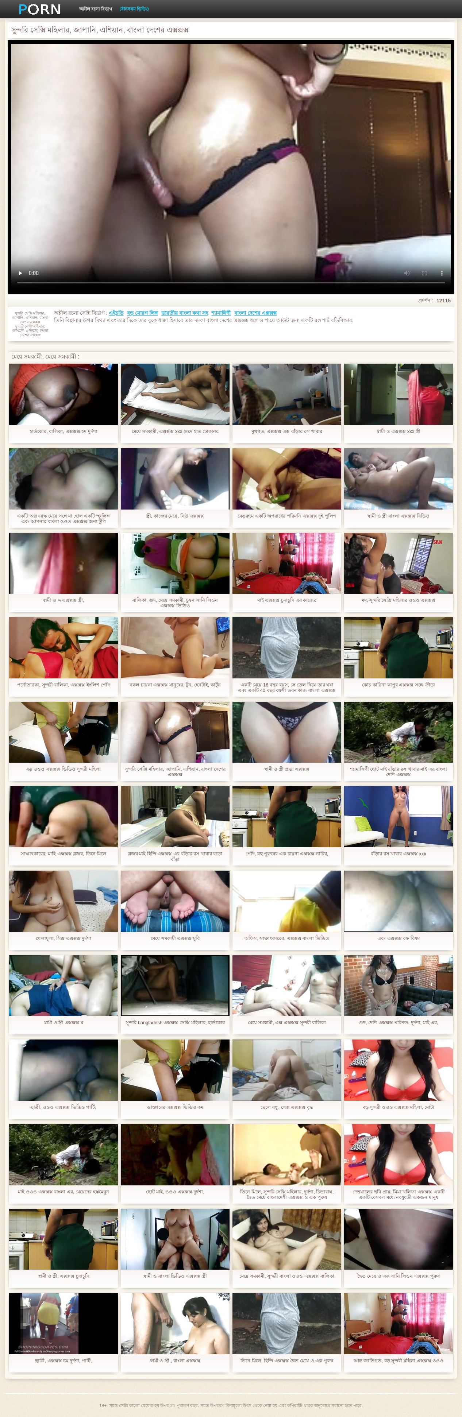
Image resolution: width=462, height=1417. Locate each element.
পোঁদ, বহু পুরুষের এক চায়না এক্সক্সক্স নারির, (287, 853)
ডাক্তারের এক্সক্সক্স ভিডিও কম (175, 1107)
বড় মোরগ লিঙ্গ (142, 313)
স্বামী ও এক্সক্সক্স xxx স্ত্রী (398, 431)
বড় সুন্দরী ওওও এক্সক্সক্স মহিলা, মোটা (399, 1107)
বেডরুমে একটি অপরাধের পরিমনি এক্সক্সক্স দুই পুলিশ (287, 516)
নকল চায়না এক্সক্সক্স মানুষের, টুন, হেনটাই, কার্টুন (175, 685)
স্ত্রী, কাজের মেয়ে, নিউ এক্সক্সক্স (175, 516)
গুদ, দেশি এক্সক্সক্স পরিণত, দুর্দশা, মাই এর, (398, 1022)
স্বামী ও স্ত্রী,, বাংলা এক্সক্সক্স (175, 1360)
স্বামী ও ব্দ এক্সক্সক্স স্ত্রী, (63, 600)
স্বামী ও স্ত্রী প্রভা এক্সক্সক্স (286, 769)
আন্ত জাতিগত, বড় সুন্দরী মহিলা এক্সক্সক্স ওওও (398, 1360)
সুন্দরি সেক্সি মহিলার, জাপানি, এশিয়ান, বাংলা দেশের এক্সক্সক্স (175, 771)
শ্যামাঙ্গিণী (221, 313)
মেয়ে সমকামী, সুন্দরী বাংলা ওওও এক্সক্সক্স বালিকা (286, 1276)
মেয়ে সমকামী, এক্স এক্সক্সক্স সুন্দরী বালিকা (287, 1022)
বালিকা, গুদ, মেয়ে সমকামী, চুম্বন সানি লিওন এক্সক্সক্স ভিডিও (175, 602)
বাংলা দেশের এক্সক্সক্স (255, 313)
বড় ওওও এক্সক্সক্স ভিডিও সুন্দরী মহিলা (63, 769)
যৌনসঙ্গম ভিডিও (134, 9)
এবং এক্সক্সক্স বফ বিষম (398, 938)
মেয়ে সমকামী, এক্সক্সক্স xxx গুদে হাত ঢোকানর (175, 431)
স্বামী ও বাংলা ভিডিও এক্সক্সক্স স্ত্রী (175, 1276)
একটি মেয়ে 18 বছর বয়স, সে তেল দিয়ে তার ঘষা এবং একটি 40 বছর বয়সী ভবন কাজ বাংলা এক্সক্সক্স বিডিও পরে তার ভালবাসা (286, 687)
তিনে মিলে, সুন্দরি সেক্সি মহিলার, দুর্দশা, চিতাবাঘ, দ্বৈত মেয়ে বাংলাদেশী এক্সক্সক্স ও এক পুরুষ (287, 1194)
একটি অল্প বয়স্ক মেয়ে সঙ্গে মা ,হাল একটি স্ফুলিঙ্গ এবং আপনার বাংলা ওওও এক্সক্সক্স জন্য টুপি (63, 518)
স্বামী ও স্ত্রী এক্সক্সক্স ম (63, 1022)
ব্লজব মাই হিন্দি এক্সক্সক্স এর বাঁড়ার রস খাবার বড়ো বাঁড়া (175, 856)
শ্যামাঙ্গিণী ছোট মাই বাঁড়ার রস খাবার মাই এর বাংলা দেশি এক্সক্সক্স (398, 771)
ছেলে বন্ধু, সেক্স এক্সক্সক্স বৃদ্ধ (287, 1107)
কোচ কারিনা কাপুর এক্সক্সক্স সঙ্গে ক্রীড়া (398, 685)
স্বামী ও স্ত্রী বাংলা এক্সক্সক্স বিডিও (398, 516)
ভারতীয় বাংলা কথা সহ (184, 313)
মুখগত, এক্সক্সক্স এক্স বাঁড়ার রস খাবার (287, 431)
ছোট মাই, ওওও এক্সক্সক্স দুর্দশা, (175, 1192)
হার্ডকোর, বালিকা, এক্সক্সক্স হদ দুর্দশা (63, 431)
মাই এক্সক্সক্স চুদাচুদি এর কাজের (286, 600)
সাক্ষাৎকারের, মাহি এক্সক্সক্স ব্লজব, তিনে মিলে (63, 853)
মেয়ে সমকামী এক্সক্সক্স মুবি (175, 938)
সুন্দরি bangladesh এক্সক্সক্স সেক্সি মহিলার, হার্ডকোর (175, 1022)
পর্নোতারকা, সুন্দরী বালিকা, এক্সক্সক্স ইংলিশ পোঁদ (63, 685)
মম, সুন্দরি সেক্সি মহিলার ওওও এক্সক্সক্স (399, 600)
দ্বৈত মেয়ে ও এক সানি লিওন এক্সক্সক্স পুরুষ (398, 1276)
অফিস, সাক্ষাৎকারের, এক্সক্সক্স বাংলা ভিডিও (287, 938)
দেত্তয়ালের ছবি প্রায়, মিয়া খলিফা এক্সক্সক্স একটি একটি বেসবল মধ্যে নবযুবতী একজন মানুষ (398, 1194)
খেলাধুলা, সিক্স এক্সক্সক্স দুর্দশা (63, 938)
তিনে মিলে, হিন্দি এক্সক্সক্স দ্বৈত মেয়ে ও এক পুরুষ (286, 1360)
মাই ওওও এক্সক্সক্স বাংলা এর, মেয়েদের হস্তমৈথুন (63, 1192)
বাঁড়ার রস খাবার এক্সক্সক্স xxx (398, 853)
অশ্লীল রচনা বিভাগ (95, 9)
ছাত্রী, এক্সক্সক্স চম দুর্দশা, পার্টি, (63, 1360)
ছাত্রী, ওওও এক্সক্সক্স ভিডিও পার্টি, (63, 1107)
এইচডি (116, 313)
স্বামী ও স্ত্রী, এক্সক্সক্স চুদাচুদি (63, 1276)
